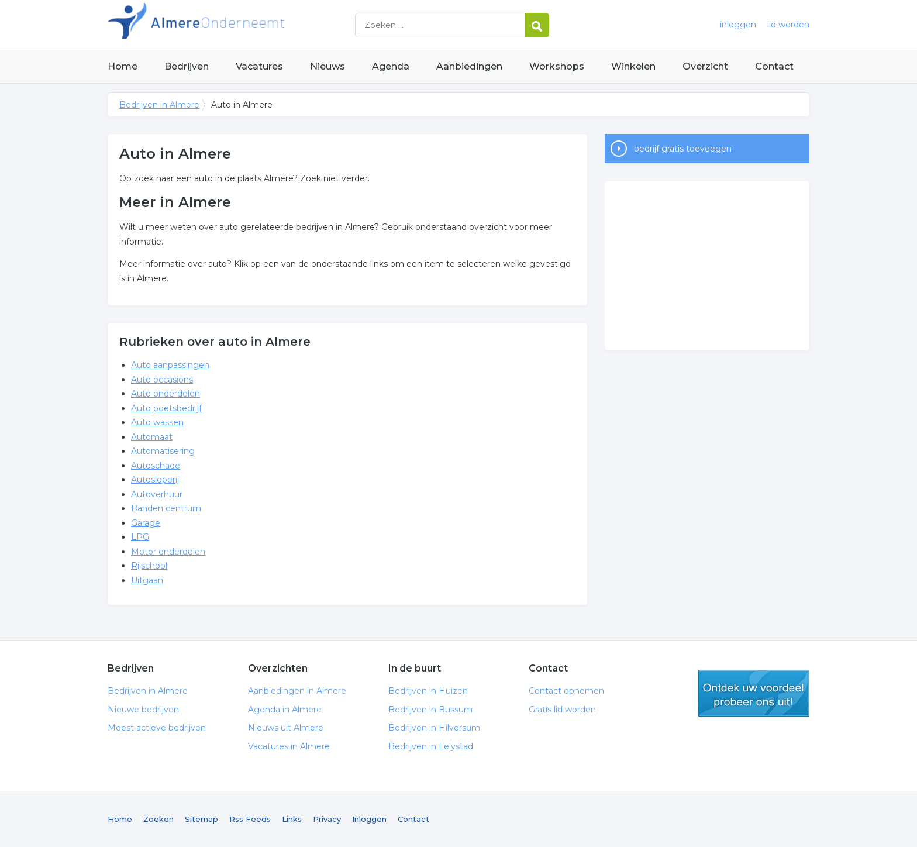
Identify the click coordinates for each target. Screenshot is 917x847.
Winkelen (633, 66)
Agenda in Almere (285, 709)
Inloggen (369, 819)
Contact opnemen (566, 691)
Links (292, 819)
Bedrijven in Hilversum (434, 727)
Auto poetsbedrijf (166, 408)
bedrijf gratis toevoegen (683, 148)
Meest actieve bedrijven (157, 727)
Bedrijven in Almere (254, 25)
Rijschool (149, 565)
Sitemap (201, 819)
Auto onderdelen (165, 393)
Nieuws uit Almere (285, 727)
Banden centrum (166, 508)
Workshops (556, 66)
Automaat (152, 437)
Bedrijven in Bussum (430, 709)
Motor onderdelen (168, 551)
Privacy (327, 819)
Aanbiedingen (469, 66)
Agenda (390, 66)
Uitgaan (147, 580)
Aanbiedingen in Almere (297, 691)
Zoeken (158, 819)
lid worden (788, 24)
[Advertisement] (707, 265)
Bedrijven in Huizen (428, 691)
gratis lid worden (753, 693)
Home (122, 66)
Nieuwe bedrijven (143, 709)
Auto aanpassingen (170, 365)
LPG (140, 537)
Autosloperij (155, 479)
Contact (774, 66)
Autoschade (155, 465)
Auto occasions (162, 379)
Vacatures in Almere (289, 746)
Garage (145, 523)
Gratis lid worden (562, 709)
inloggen (738, 24)
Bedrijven (186, 66)
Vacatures (259, 66)
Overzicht (705, 66)
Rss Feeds (250, 819)
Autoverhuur (156, 494)
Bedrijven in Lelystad (430, 746)
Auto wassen (157, 422)
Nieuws (327, 66)
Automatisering (163, 451)
